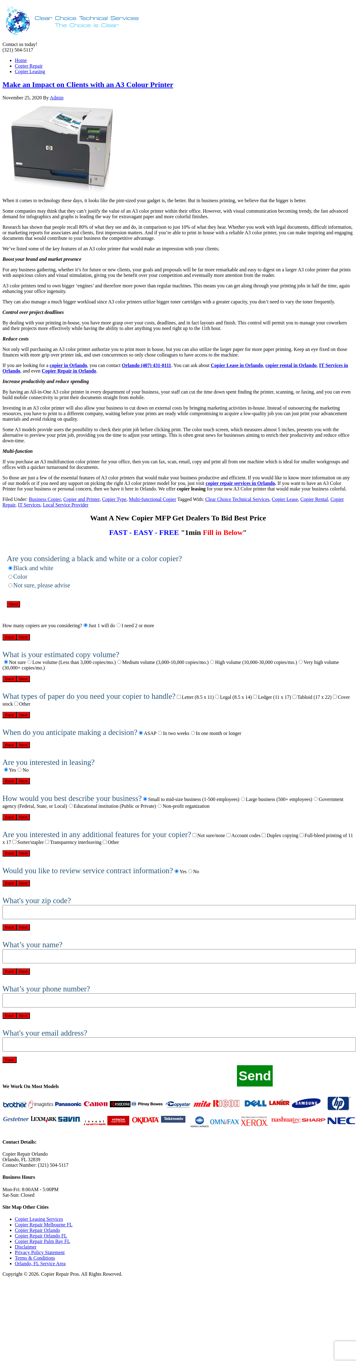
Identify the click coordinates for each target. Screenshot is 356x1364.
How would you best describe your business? (72, 798)
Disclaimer (25, 1246)
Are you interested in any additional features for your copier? (96, 834)
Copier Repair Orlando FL (41, 1235)
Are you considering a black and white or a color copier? (94, 558)
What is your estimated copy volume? (60, 654)
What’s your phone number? (46, 989)
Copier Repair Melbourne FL (43, 1224)
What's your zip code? (36, 900)
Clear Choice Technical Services (237, 499)
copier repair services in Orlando (240, 483)
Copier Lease (285, 499)
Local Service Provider (66, 504)
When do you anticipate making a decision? (69, 732)
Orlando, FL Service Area (40, 1263)
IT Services (29, 504)
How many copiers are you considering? (42, 625)
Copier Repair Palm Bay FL (42, 1241)
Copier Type (114, 499)
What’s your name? (32, 945)
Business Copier (45, 499)
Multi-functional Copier (152, 499)
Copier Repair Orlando (37, 1230)
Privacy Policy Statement (40, 1252)
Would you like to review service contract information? (87, 870)
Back (9, 637)
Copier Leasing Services (39, 1219)
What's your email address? (44, 1033)
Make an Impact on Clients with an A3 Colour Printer (87, 85)
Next (13, 604)
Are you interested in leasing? (48, 762)
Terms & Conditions (35, 1258)
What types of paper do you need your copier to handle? (89, 696)
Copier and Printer (81, 499)
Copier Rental (314, 499)
